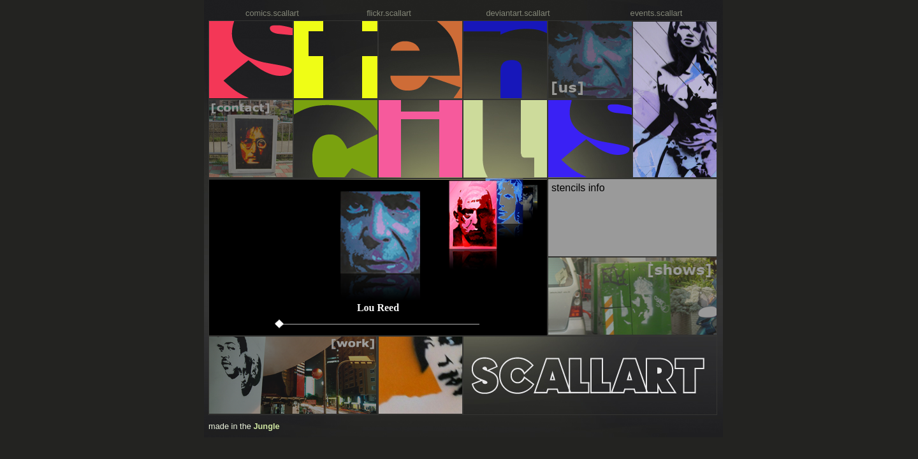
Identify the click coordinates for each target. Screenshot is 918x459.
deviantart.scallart (518, 13)
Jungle (266, 426)
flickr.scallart (389, 13)
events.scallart (656, 13)
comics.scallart (272, 13)
